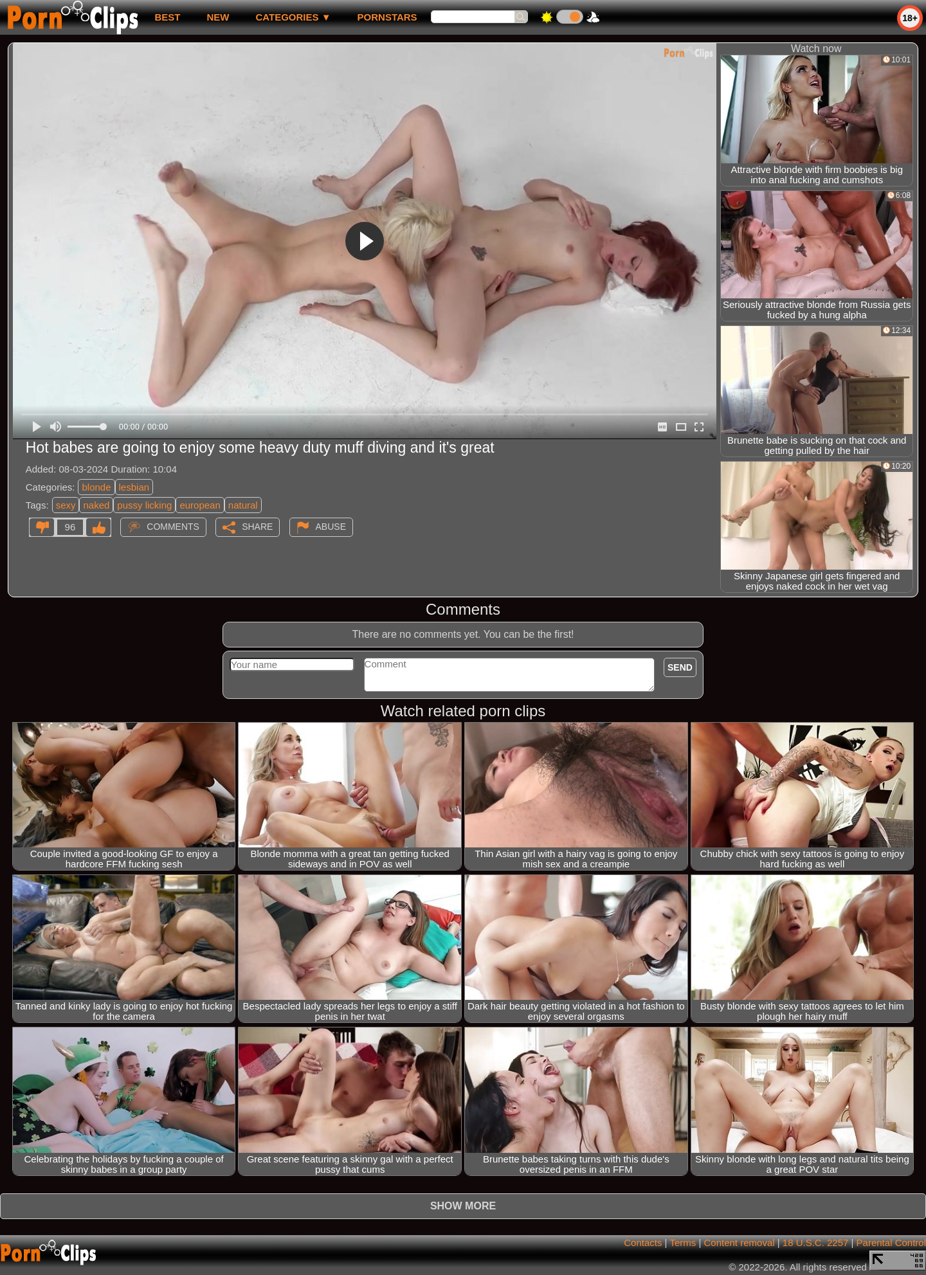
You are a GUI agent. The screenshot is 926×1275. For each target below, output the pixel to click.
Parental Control (891, 1242)
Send (680, 667)
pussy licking (144, 505)
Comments (173, 526)
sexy (66, 505)
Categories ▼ (293, 17)
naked (96, 505)
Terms (682, 1242)
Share (257, 526)
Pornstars (387, 17)
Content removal (739, 1242)
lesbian (134, 487)
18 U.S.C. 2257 (816, 1242)
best (167, 17)
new (217, 17)
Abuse (331, 526)
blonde (96, 487)
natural (243, 505)
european (199, 505)
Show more (463, 1205)
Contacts (643, 1242)
